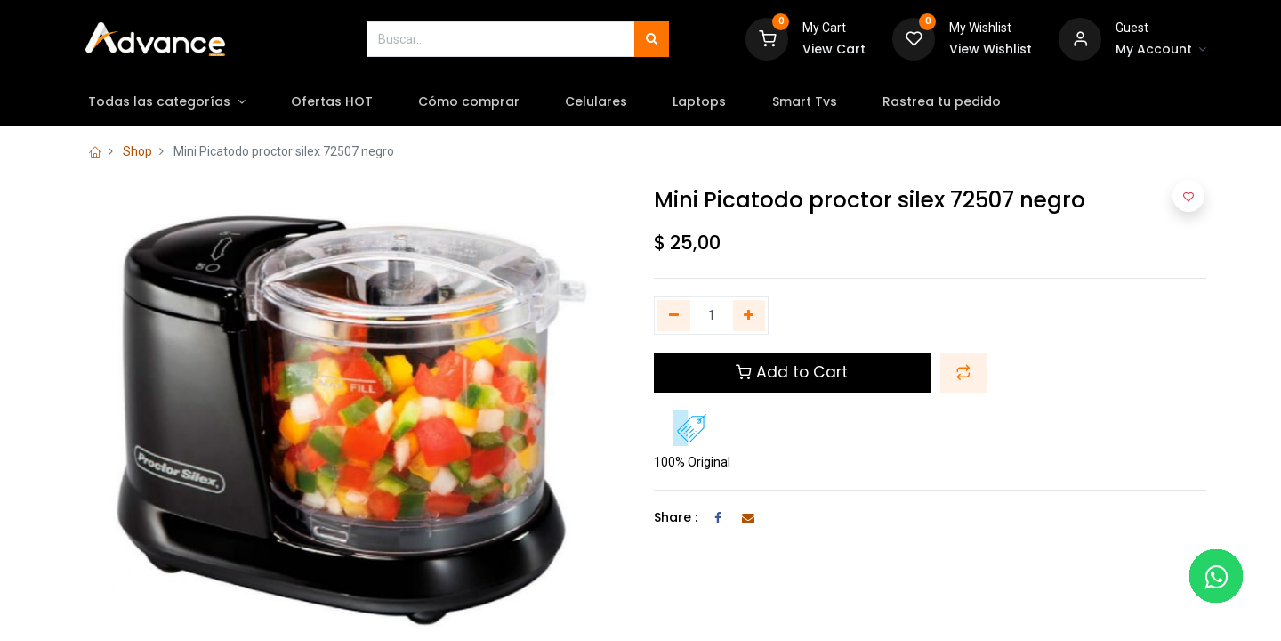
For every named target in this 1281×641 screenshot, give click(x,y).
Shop (137, 151)
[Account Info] (1161, 50)
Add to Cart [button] (792, 372)
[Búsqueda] (651, 39)
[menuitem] (341, 102)
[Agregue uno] (749, 316)
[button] (963, 372)
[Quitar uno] (673, 316)
